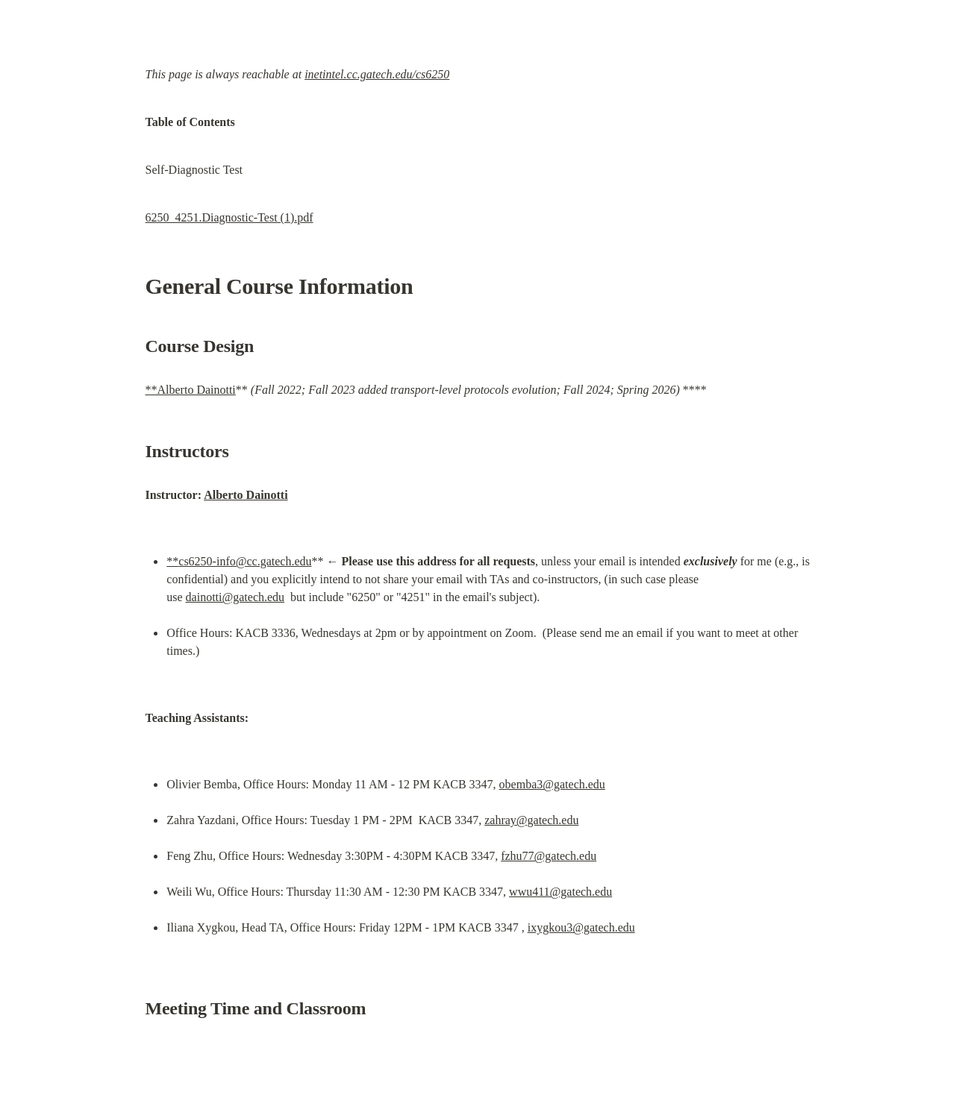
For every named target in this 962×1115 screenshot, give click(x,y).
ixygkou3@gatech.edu (581, 927)
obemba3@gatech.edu (552, 784)
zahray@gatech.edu (531, 820)
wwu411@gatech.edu (560, 891)
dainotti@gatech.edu (235, 597)
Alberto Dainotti (245, 495)
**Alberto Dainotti (191, 389)
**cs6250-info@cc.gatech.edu (238, 561)
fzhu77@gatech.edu (548, 855)
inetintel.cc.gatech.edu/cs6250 (376, 74)
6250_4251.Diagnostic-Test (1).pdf (229, 217)
